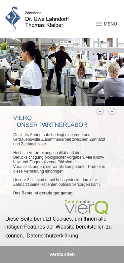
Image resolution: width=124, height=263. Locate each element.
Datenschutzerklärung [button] (52, 235)
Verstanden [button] (62, 254)
